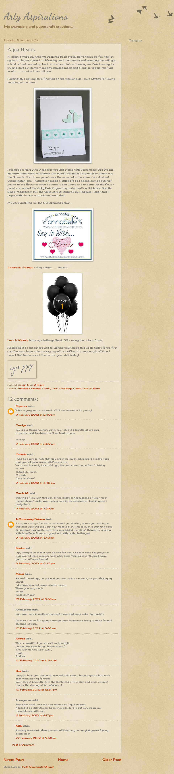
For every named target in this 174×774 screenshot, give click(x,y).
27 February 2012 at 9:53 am (36, 738)
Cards (46, 388)
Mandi (20, 573)
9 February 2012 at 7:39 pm (35, 508)
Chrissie (21, 454)
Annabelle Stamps (20, 267)
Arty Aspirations (36, 15)
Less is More (91, 388)
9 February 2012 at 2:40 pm (35, 414)
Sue (18, 671)
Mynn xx (21, 406)
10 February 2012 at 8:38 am (36, 628)
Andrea (20, 638)
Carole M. (22, 493)
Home (63, 760)
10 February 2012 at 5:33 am (36, 599)
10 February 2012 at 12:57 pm (36, 689)
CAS (55, 388)
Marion (20, 548)
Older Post (111, 760)
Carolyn (21, 425)
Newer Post (14, 760)
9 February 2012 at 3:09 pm (35, 443)
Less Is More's (17, 340)
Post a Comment (23, 744)
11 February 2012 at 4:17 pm (34, 715)
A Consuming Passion (30, 519)
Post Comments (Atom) (37, 766)
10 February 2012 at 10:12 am (36, 660)
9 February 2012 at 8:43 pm (35, 537)
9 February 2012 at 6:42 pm (35, 482)
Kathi (19, 725)
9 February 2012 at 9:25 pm (35, 563)
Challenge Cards (70, 388)
